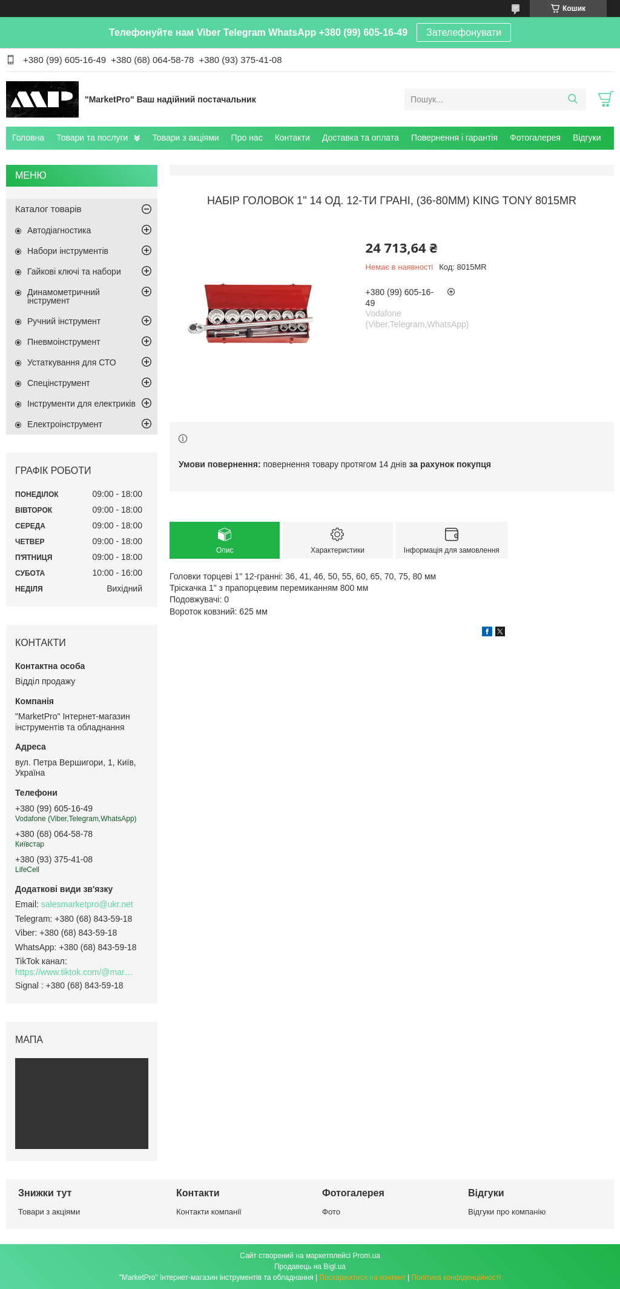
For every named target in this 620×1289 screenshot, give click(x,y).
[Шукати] (572, 99)
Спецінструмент (58, 383)
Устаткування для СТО (71, 362)
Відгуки (587, 137)
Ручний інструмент (64, 321)
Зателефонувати (463, 32)
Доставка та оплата (360, 137)
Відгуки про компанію (507, 1211)
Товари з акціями (185, 137)
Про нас (247, 137)
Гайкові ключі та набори (74, 271)
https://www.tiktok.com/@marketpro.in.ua (75, 972)
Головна (28, 137)
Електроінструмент (64, 424)
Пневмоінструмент (64, 342)
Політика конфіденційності (456, 1277)
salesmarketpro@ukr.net (87, 904)
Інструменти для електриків (81, 403)
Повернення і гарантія (454, 137)
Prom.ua (366, 1255)
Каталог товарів (48, 209)
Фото (331, 1211)
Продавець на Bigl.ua (310, 1266)
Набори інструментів (67, 251)
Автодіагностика (59, 230)
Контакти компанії (209, 1211)
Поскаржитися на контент (362, 1277)
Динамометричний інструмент (63, 296)
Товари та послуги (92, 137)
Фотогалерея (535, 137)
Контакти (292, 137)
